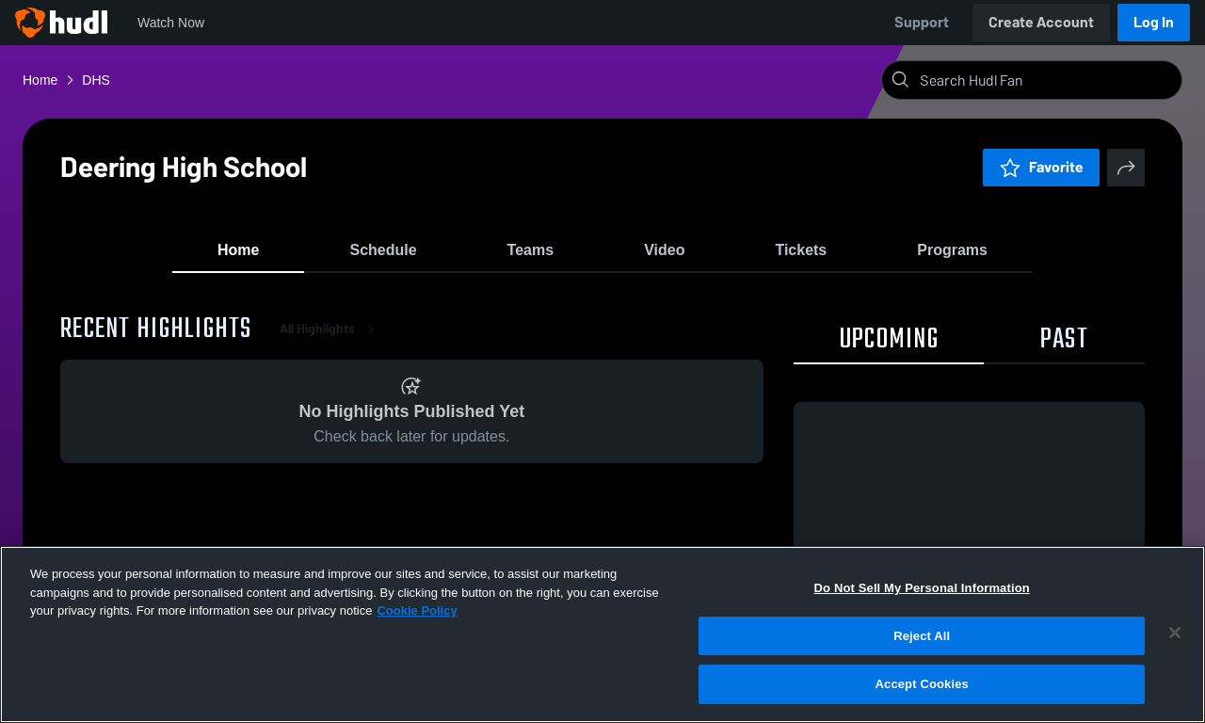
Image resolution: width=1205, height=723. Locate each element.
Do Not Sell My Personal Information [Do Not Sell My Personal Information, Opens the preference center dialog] (922, 588)
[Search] (1047, 80)
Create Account (1041, 22)
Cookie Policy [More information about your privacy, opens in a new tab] (417, 610)
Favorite (1041, 167)
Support (921, 22)
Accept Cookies (922, 684)
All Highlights (330, 338)
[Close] (1175, 632)
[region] (602, 634)
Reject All (921, 636)
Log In (1153, 22)
